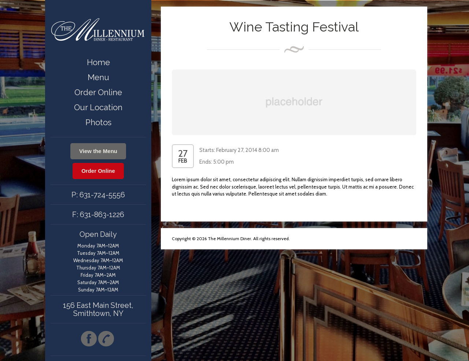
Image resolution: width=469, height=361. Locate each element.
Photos (98, 122)
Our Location (98, 107)
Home (98, 62)
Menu (98, 77)
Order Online (98, 92)
